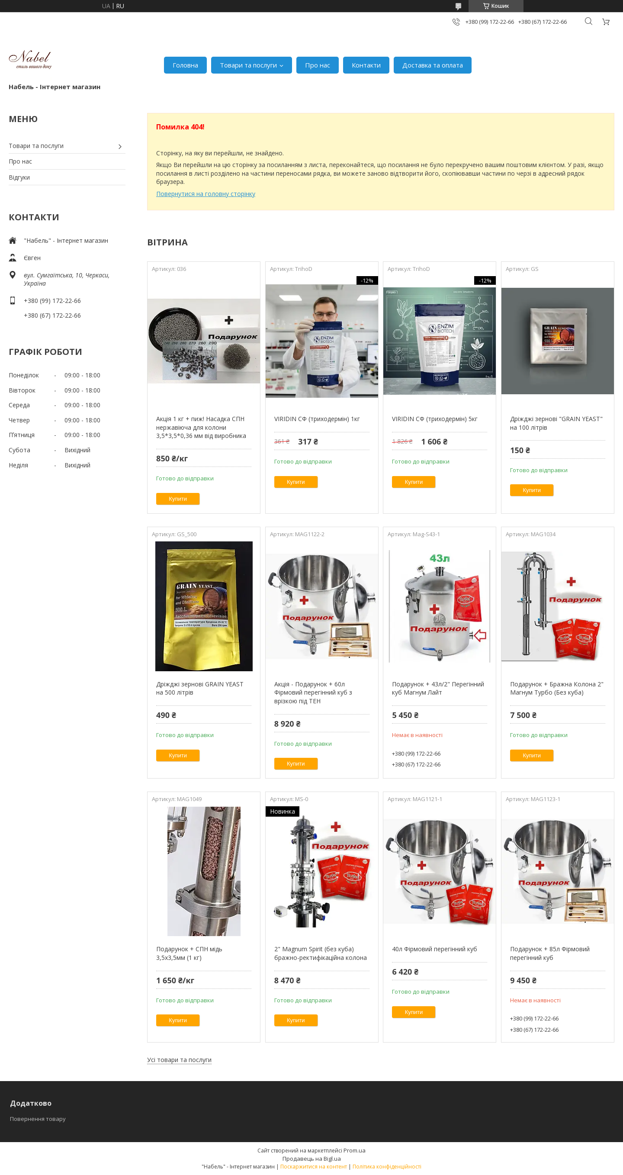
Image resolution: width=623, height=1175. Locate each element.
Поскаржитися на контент (313, 1166)
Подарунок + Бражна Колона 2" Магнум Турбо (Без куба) (557, 688)
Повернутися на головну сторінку (205, 194)
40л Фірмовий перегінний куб (434, 949)
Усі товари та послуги (179, 1060)
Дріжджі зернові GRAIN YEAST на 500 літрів (200, 688)
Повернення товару (38, 1119)
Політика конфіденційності (387, 1166)
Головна (185, 65)
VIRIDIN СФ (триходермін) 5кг (435, 419)
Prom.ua (355, 1150)
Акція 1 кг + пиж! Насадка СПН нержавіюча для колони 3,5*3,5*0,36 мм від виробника (201, 427)
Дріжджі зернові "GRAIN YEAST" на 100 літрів (556, 423)
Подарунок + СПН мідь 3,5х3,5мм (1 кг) (189, 953)
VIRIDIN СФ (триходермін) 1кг (317, 419)
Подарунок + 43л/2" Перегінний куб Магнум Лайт (438, 688)
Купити (178, 499)
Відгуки (19, 177)
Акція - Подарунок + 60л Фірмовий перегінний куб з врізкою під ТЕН (313, 692)
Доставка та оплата (432, 65)
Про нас (317, 65)
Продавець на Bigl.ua (312, 1158)
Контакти (366, 65)
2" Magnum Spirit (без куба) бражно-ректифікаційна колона (320, 953)
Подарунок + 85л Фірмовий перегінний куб (550, 953)
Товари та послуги (248, 65)
